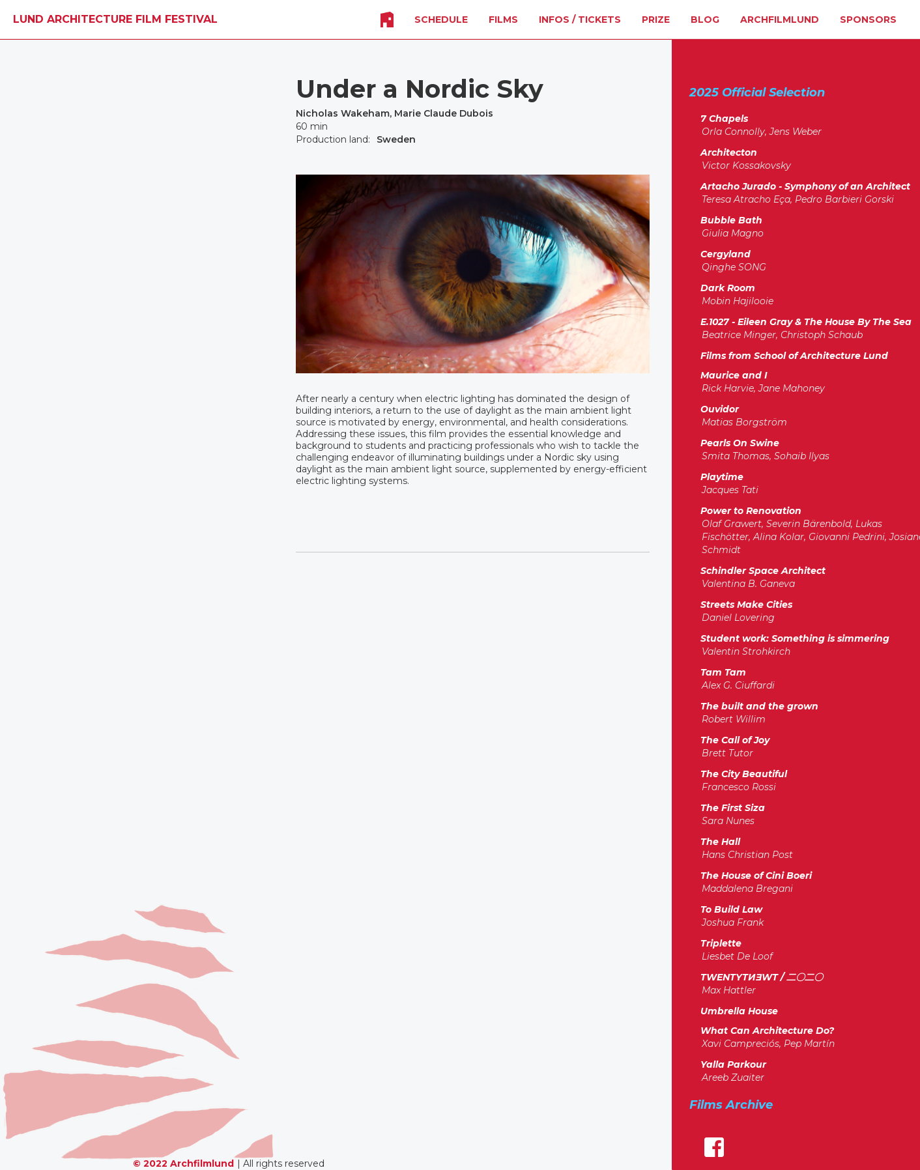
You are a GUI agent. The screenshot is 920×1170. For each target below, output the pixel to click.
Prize (656, 19)
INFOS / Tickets (580, 19)
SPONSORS (868, 19)
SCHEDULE (441, 19)
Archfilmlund (779, 19)
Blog (705, 19)
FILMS (503, 19)
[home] (115, 19)
